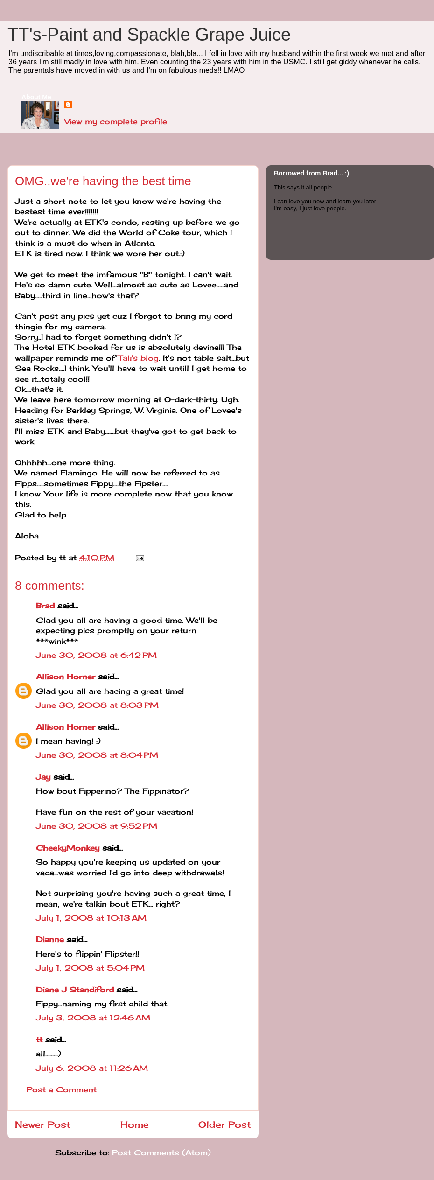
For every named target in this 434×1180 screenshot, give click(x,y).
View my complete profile (115, 121)
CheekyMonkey (67, 847)
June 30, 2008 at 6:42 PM (96, 655)
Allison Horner (65, 676)
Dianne (50, 939)
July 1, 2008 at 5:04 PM (90, 967)
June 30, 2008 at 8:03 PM (97, 705)
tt (39, 1039)
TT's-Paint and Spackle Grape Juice (149, 34)
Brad (45, 605)
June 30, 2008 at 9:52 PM (96, 826)
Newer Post (42, 1124)
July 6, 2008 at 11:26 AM (92, 1068)
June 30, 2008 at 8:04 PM (97, 755)
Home (134, 1124)
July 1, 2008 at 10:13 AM (91, 917)
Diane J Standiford (75, 989)
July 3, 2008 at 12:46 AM (93, 1017)
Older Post (224, 1124)
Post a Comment (62, 1089)
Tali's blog (138, 358)
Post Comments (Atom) (161, 1152)
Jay (43, 777)
